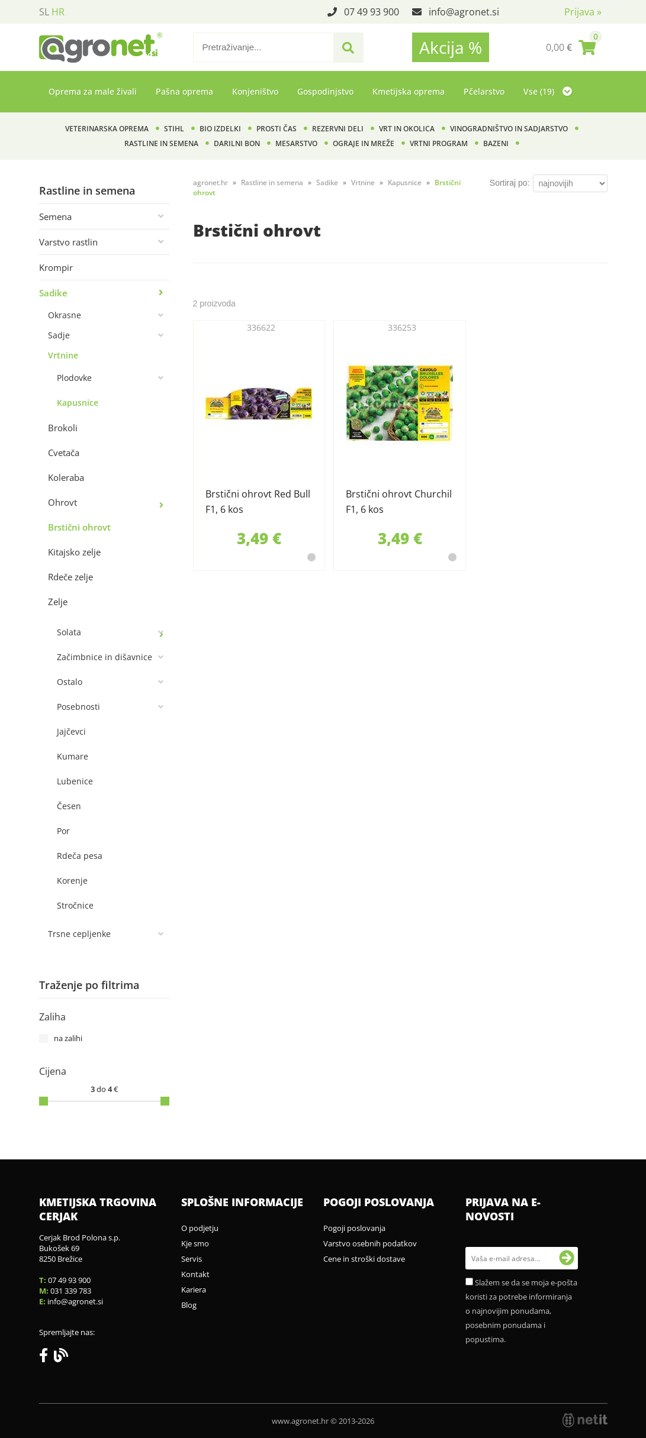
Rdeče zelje (70, 577)
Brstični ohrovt (79, 527)
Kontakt (195, 1274)
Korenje (72, 880)
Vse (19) (547, 91)
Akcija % (450, 47)
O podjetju (199, 1228)
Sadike (53, 293)
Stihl (174, 129)
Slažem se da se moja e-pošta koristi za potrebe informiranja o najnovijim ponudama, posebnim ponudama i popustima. (521, 1311)
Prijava (583, 11)
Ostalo (69, 681)
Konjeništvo (255, 91)
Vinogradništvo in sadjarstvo (509, 129)
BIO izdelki (220, 129)
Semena (55, 216)
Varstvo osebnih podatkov (370, 1243)
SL (44, 11)
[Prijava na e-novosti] (566, 1258)
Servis (191, 1258)
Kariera (193, 1289)
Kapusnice (77, 402)
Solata (69, 632)
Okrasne (64, 315)
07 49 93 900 (371, 11)
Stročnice (75, 905)
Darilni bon (237, 143)
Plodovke (74, 377)
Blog (189, 1305)
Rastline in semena (161, 143)
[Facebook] (46, 1357)
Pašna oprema (184, 91)
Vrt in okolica (407, 129)
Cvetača (63, 452)
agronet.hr (210, 182)
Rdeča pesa (79, 855)
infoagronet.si (464, 11)
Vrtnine (63, 355)
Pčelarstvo (484, 91)
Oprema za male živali (93, 91)
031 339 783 (70, 1290)
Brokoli (63, 428)
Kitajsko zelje (74, 552)
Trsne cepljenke (79, 933)
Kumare (72, 756)
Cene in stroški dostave (364, 1258)
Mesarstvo (296, 143)
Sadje (59, 335)
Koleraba (66, 477)
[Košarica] (571, 47)
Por (63, 830)
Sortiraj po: (510, 183)
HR (58, 11)
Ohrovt (62, 502)
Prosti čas (276, 129)
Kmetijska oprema (408, 91)
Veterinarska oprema (107, 129)
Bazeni (496, 143)
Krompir (56, 267)
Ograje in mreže (363, 143)
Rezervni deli (338, 129)
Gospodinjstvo (325, 91)
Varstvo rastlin (68, 242)
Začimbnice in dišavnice (104, 657)
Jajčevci (71, 731)
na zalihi (68, 1038)
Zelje (58, 601)
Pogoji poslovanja (354, 1228)
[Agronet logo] (100, 47)
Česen (69, 806)
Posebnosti (78, 706)
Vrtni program (439, 143)
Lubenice (75, 781)
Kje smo (195, 1243)
